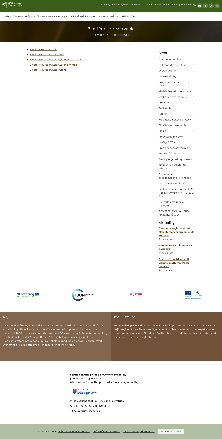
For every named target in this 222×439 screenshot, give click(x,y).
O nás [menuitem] (7, 16)
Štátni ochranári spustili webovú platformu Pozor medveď (174, 263)
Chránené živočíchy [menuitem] (24, 16)
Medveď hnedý (171, 6)
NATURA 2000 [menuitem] (127, 16)
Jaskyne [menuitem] (114, 16)
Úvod (99, 35)
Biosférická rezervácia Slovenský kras (53, 64)
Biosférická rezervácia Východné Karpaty (55, 59)
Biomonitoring (188, 6)
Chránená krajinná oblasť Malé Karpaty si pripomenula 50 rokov (176, 232)
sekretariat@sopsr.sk (87, 410)
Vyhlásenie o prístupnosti (139, 431)
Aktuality (105, 6)
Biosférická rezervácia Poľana (48, 69)
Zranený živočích (152, 6)
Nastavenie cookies (171, 431)
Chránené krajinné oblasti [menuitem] (82, 16)
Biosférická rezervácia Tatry (47, 54)
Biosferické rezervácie (43, 49)
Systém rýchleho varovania (126, 6)
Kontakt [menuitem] (103, 16)
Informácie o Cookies (106, 431)
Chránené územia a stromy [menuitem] (52, 16)
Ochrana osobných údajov (74, 431)
